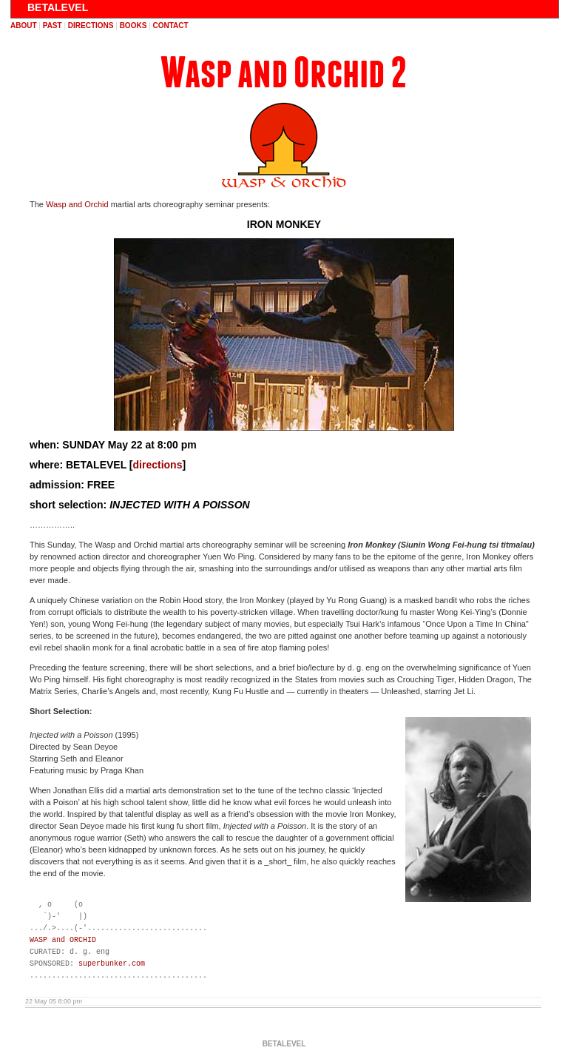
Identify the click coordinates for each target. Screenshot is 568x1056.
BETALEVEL (57, 7)
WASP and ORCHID (63, 940)
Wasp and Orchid (77, 204)
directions (91, 25)
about (23, 25)
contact (170, 25)
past (52, 25)
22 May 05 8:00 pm (53, 1001)
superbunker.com (111, 964)
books (133, 25)
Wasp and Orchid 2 (283, 73)
